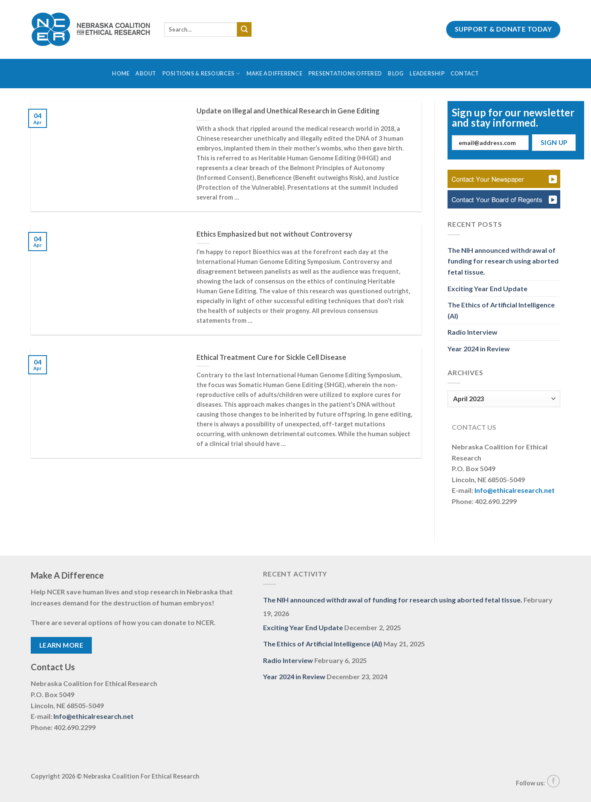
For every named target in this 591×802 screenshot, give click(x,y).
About (145, 73)
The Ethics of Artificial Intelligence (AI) (501, 310)
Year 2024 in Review (479, 349)
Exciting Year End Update (487, 288)
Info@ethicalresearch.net (514, 490)
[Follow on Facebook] (553, 781)
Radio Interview (472, 332)
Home (120, 73)
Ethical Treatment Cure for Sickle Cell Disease (271, 357)
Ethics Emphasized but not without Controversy (274, 234)
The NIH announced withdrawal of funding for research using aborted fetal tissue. (503, 261)
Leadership (427, 73)
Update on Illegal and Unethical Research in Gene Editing (288, 111)
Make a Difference (274, 73)
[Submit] (244, 29)
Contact (465, 73)
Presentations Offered (345, 73)
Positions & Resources (201, 73)
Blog (396, 73)
